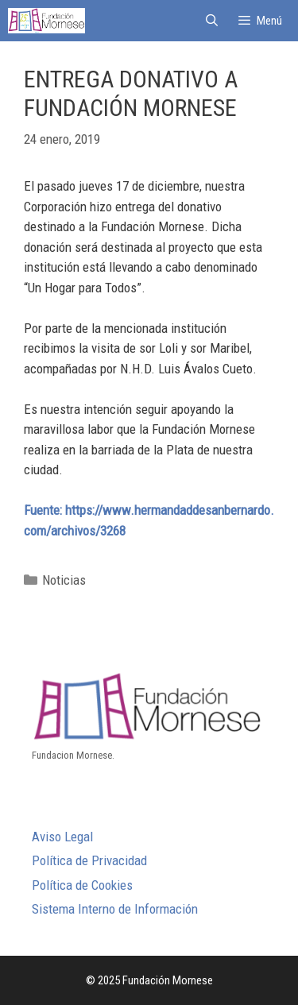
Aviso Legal (62, 837)
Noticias (64, 580)
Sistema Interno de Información (115, 909)
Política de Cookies (82, 885)
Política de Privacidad (89, 860)
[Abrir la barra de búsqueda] (211, 20)
